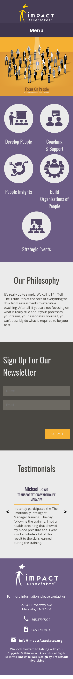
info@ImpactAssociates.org (40, 640)
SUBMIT (57, 434)
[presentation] (32, 419)
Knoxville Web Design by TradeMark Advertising (43, 658)
